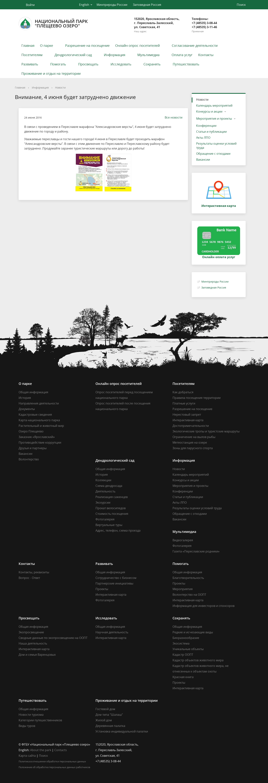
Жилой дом (103, 720)
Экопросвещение (31, 632)
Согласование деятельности (195, 45)
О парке (46, 45)
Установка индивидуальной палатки (121, 731)
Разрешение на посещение (87, 45)
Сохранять (152, 64)
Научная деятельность (111, 632)
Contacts (60, 750)
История (25, 398)
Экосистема (181, 643)
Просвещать (88, 64)
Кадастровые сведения (35, 414)
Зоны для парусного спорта (193, 448)
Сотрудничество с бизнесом (115, 578)
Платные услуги (184, 403)
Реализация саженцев (111, 497)
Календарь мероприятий (214, 105)
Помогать (58, 64)
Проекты (101, 589)
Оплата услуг (182, 55)
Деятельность (105, 491)
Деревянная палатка (110, 726)
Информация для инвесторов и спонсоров (203, 606)
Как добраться (183, 392)
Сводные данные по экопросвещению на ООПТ (53, 638)
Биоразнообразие (186, 638)
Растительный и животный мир (41, 426)
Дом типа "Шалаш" (109, 715)
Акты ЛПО (203, 138)
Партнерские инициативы (114, 583)
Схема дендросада (108, 486)
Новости (60, 87)
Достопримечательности (191, 426)
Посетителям (31, 55)
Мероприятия (183, 589)
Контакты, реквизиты (34, 572)
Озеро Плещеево (31, 431)
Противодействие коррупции (40, 442)
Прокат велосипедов (110, 508)
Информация (114, 55)
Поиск (43, 756)
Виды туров (27, 726)
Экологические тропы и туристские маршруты (206, 431)
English (84, 5)
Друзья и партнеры (33, 448)
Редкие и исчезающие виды (193, 632)
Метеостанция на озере (190, 442)
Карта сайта (27, 756)
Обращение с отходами (213, 154)
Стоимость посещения (111, 514)
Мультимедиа (148, 55)
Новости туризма (31, 715)
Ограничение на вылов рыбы (194, 437)
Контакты (205, 55)
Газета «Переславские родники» (196, 551)
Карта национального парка (39, 420)
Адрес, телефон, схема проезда (118, 530)
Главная (27, 45)
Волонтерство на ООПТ (189, 595)
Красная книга (183, 677)
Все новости (171, 117)
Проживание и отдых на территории (51, 73)
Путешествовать (186, 64)
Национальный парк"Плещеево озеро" (53, 23)
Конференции (206, 126)
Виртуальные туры (108, 525)
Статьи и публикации (211, 132)
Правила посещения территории (197, 398)
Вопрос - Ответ (29, 578)
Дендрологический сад (73, 55)
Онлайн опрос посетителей (137, 45)
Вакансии (203, 159)
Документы (27, 409)
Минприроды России (112, 5)
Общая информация (33, 392)
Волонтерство (29, 459)
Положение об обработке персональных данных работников (54, 767)
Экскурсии (102, 502)
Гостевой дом (105, 709)
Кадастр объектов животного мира (198, 660)
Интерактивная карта (188, 420)
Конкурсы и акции (209, 111)
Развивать (29, 64)
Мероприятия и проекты (214, 118)
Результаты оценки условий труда (216, 145)
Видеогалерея (183, 540)
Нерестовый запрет (187, 414)
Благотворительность (188, 578)
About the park (40, 750)
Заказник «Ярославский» (37, 437)
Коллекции (103, 480)
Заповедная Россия (147, 5)
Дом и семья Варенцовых (37, 655)
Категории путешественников (40, 720)
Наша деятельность (33, 643)
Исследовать (121, 64)
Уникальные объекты (188, 649)
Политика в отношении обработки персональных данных (52, 761)
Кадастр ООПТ (183, 655)
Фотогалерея (104, 519)
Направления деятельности (39, 403)
